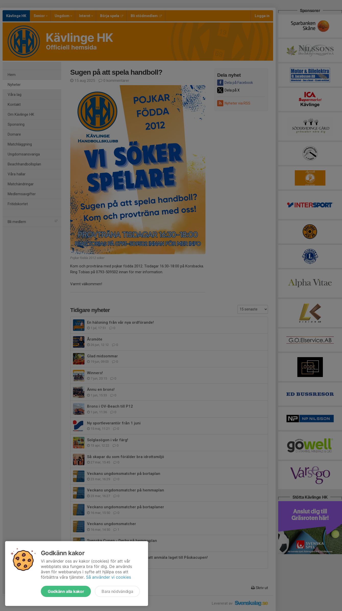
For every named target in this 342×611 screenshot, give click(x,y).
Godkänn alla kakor (66, 591)
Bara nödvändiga (117, 591)
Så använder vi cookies (108, 577)
